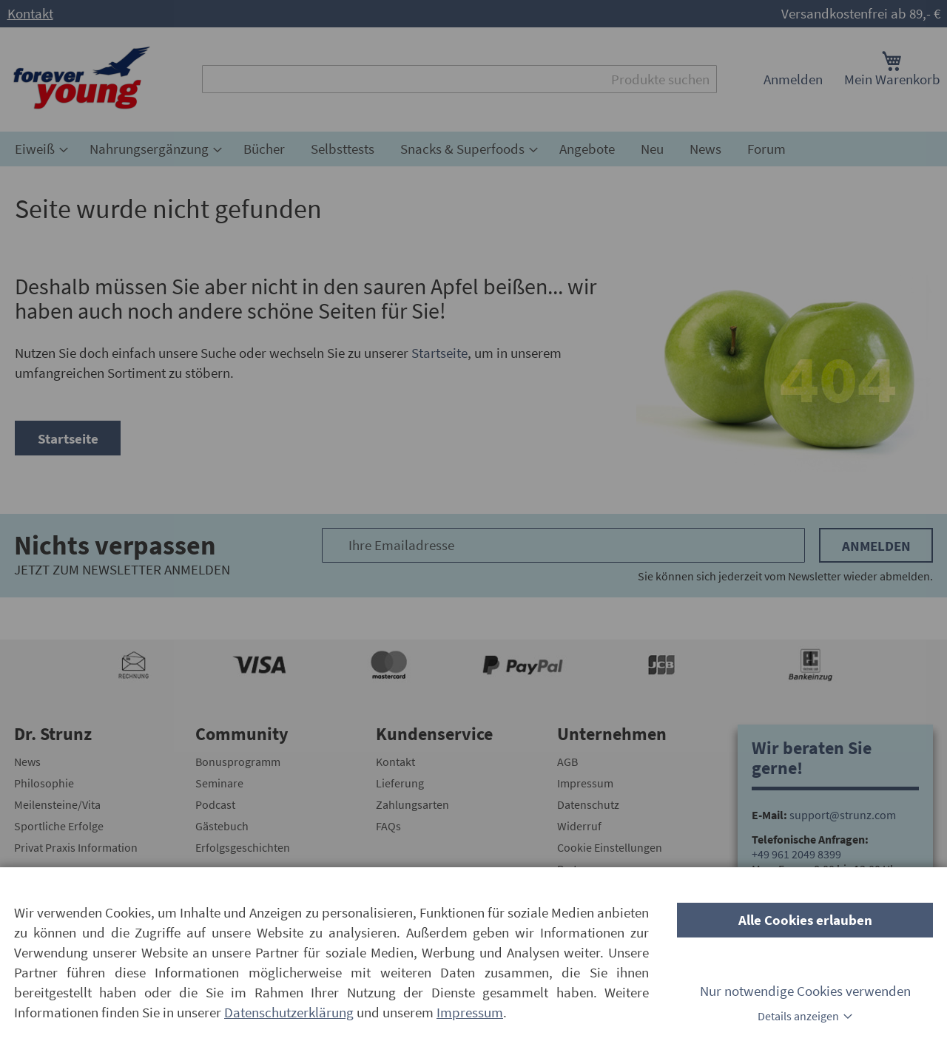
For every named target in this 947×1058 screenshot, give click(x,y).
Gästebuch (222, 825)
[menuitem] (39, 149)
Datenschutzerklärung (289, 1012)
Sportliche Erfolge (59, 825)
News (27, 761)
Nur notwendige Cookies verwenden (805, 991)
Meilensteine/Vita (57, 804)
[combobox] (459, 79)
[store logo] (81, 79)
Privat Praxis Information (76, 847)
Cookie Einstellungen (609, 847)
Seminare (219, 783)
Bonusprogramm (237, 761)
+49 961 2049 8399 (796, 854)
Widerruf (579, 825)
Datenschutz (588, 804)
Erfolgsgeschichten (242, 847)
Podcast (215, 804)
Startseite (439, 353)
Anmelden (793, 79)
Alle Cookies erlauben (805, 920)
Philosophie (44, 783)
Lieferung (400, 783)
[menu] (473, 149)
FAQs (388, 825)
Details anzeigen (798, 1015)
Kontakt (30, 13)
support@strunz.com (842, 814)
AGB (567, 761)
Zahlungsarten (412, 804)
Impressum (585, 783)
